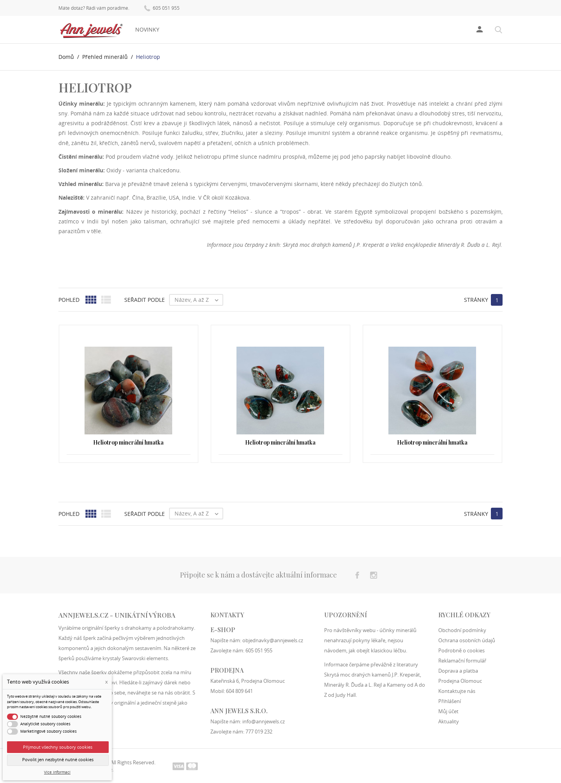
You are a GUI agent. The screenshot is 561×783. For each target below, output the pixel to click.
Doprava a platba (458, 670)
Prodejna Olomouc (460, 680)
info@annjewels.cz (263, 721)
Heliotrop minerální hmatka (128, 442)
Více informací (57, 772)
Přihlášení (449, 701)
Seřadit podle (144, 299)
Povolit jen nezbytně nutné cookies (58, 759)
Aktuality (448, 721)
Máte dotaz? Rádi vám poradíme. (93, 8)
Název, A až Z (198, 300)
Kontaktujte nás (456, 690)
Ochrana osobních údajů (466, 640)
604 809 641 (239, 690)
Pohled (68, 299)
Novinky (147, 29)
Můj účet (448, 711)
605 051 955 (162, 7)
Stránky (476, 299)
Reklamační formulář (462, 660)
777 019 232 (258, 731)
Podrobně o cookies (461, 650)
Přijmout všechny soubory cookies (57, 747)
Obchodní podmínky (462, 630)
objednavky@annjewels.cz (272, 640)
